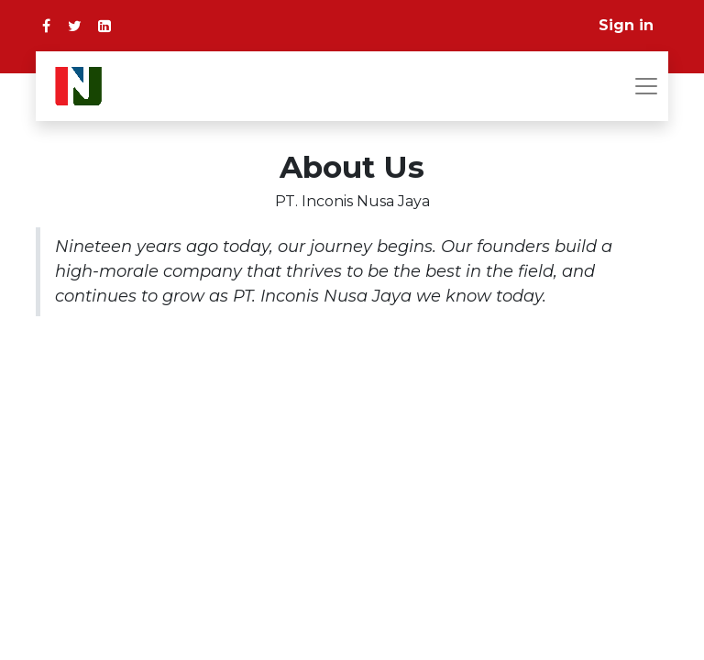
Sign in (626, 25)
